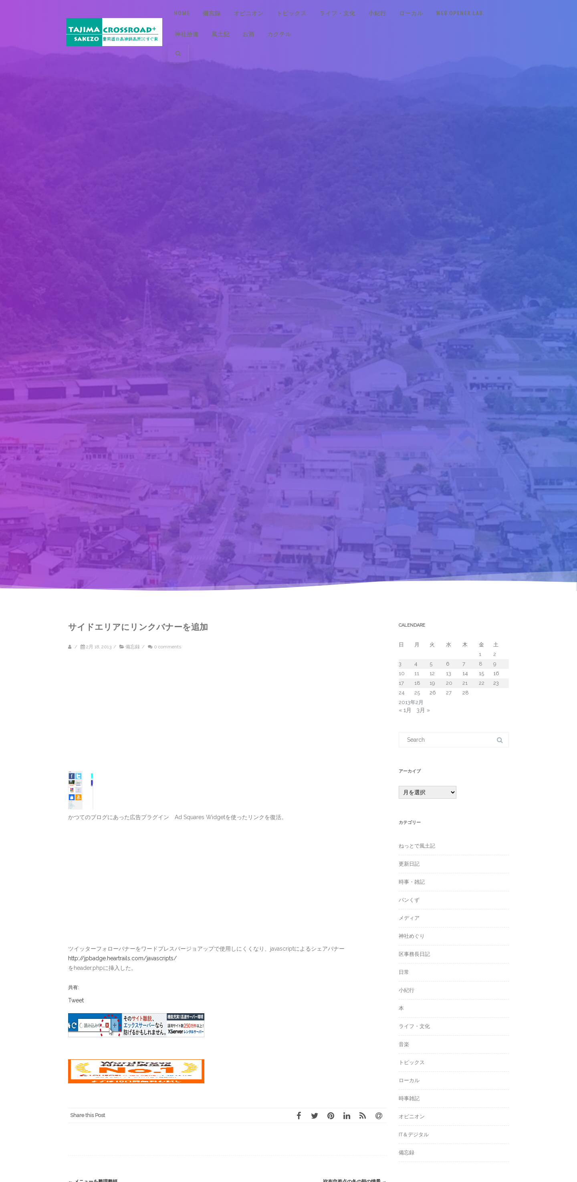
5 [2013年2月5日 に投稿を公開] (431, 664)
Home (182, 13)
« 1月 (405, 710)
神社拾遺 (187, 34)
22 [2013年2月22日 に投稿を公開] (481, 683)
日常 (404, 972)
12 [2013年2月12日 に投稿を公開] (432, 673)
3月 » (423, 710)
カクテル (279, 34)
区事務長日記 (414, 954)
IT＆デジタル (414, 1134)
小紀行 (377, 13)
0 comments (167, 647)
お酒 (248, 34)
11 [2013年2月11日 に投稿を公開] (416, 673)
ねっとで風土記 (417, 846)
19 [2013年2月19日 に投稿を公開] (432, 683)
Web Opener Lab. (460, 13)
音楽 (404, 1044)
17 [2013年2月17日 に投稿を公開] (401, 683)
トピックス (291, 13)
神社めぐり (412, 936)
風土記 (221, 34)
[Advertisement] (136, 715)
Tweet (76, 1000)
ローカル (411, 13)
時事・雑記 (412, 882)
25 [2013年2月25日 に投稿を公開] (417, 693)
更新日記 (409, 864)
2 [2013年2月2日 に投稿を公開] (494, 654)
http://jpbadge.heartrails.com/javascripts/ (122, 958)
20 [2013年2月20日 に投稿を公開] (449, 683)
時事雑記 (409, 1098)
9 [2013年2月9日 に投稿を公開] (494, 664)
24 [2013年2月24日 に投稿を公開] (402, 693)
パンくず (409, 900)
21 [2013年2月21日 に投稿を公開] (465, 683)
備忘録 (212, 13)
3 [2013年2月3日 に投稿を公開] (400, 664)
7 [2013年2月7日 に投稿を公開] (463, 664)
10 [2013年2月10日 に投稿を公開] (402, 673)
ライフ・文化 (337, 13)
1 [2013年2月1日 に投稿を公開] (480, 654)
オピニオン (249, 13)
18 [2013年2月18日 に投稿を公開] (417, 683)
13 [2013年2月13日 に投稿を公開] (448, 673)
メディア (409, 918)
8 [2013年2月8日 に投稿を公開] (480, 664)
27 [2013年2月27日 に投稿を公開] (449, 693)
